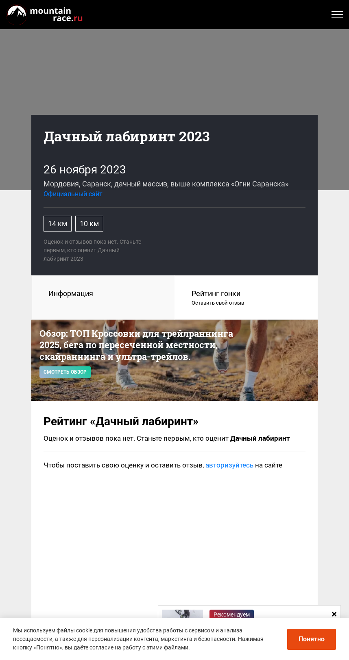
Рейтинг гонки (246, 298)
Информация (70, 293)
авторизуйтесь (229, 465)
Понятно (312, 639)
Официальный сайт (73, 194)
